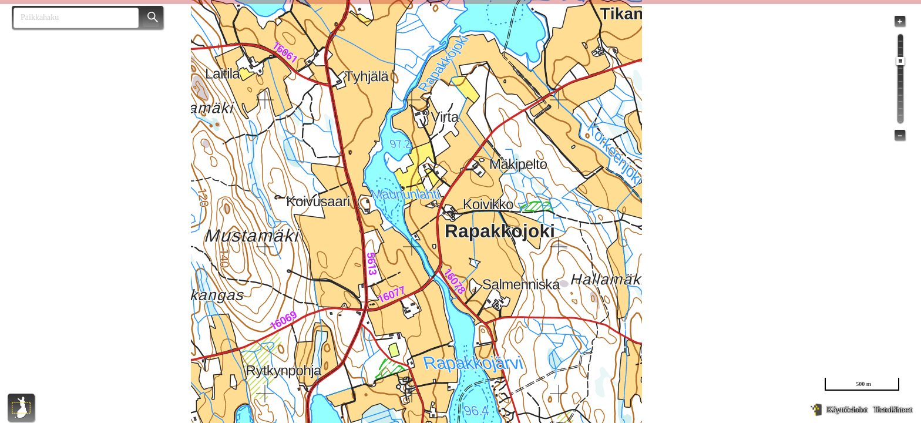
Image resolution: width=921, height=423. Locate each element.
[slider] (900, 61)
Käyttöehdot (846, 409)
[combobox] (71, 18)
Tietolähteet (892, 409)
